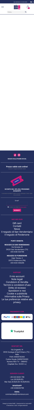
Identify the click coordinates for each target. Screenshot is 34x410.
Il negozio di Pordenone (17, 234)
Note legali (17, 279)
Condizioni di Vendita (17, 282)
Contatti (17, 226)
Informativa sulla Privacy (17, 296)
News (17, 228)
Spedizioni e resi (17, 290)
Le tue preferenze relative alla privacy (17, 300)
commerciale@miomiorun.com (17, 394)
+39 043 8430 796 (17, 377)
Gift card (17, 223)
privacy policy (23, 207)
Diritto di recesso (17, 287)
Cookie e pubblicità (17, 293)
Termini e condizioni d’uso (17, 284)
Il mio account (17, 276)
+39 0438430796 (17, 388)
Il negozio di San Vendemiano (17, 231)
